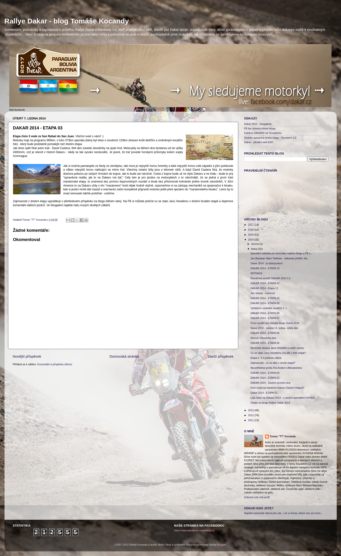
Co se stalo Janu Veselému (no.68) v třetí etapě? (278, 352)
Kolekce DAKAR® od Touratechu (263, 133)
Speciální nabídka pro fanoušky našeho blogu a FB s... (281, 253)
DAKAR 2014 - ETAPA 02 (264, 377)
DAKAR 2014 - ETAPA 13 (264, 268)
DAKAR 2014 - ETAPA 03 (264, 372)
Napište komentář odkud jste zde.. (263, 513)
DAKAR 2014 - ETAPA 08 (264, 313)
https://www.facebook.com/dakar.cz (194, 530)
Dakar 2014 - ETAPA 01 (263, 392)
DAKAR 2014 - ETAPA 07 (264, 318)
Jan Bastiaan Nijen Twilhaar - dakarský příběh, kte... (279, 258)
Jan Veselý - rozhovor (262, 293)
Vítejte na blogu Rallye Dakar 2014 (270, 402)
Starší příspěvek (220, 356)
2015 (251, 234)
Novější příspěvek (27, 356)
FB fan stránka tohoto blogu (260, 128)
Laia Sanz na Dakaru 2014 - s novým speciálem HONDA (282, 397)
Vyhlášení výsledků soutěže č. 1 (268, 308)
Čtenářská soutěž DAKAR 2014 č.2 (270, 278)
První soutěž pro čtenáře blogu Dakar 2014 (274, 323)
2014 (251, 239)
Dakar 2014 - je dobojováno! (266, 263)
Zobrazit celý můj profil (257, 497)
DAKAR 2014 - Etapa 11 (264, 288)
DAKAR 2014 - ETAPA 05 (264, 343)
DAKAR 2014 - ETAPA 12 (264, 283)
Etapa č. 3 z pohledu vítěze (265, 357)
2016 (251, 229)
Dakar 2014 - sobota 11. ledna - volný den (274, 328)
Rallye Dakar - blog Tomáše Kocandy (67, 21)
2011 (251, 420)
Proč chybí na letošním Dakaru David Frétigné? (277, 387)
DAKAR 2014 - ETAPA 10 (264, 298)
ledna (254, 248)
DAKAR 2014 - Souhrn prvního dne (270, 382)
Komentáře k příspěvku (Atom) (54, 364)
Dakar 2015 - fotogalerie (258, 124)
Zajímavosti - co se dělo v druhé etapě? (272, 362)
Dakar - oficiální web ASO (258, 142)
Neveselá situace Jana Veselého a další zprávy (277, 347)
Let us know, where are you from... (303, 513)
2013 (251, 410)
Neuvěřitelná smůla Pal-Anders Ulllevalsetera (276, 367)
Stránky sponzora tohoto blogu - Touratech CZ (270, 137)
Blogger (221, 544)
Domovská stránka (124, 356)
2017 (251, 224)
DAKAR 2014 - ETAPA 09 (264, 303)
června (255, 243)
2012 (251, 415)
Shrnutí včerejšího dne (263, 338)
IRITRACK (256, 273)
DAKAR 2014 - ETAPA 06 (264, 333)
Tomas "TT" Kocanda (34, 219)
